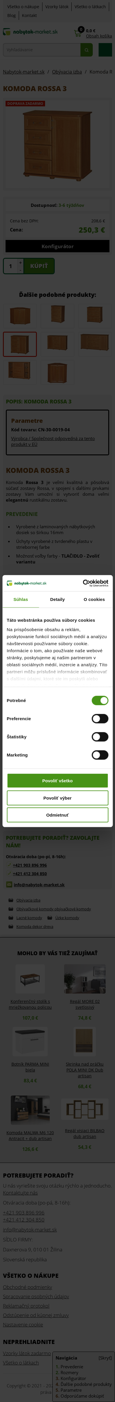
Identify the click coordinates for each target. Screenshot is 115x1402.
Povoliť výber (57, 797)
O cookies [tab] (94, 599)
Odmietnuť (57, 814)
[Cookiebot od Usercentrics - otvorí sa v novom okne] (82, 583)
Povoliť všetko (57, 780)
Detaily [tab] (57, 599)
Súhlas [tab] (20, 599)
